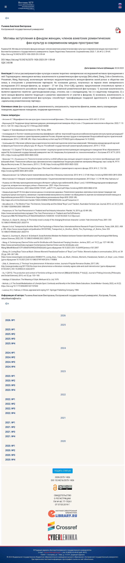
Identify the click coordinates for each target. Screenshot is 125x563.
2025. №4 (10, 343)
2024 (63, 348)
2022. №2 (10, 403)
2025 (63, 324)
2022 (63, 394)
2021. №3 (10, 431)
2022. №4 (10, 413)
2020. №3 (10, 455)
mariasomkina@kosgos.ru (52, 552)
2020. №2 (10, 450)
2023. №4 (10, 390)
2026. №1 (10, 320)
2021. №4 (10, 436)
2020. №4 (10, 459)
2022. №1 (10, 399)
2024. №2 (10, 357)
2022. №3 (10, 408)
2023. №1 (10, 376)
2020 (63, 441)
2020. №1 (10, 445)
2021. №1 (10, 422)
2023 (63, 371)
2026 (63, 315)
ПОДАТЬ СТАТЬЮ (62, 471)
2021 (63, 417)
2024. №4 (10, 366)
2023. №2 (10, 380)
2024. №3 (10, 362)
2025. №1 (10, 329)
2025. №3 (10, 338)
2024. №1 (10, 352)
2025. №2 (10, 334)
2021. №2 (10, 427)
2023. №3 (10, 385)
